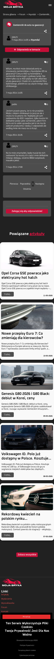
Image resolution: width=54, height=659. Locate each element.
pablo (14, 104)
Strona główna (9, 15)
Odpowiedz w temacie (27, 50)
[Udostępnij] (45, 31)
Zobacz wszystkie (27, 555)
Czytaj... (7, 294)
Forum (22, 15)
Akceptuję (26, 617)
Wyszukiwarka (7, 603)
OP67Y (15, 37)
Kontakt (4, 612)
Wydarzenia (6, 599)
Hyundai (32, 15)
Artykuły (5, 595)
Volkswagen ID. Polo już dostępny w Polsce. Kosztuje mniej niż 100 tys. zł (24, 458)
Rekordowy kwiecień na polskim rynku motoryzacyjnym (20, 519)
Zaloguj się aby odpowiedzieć (27, 211)
